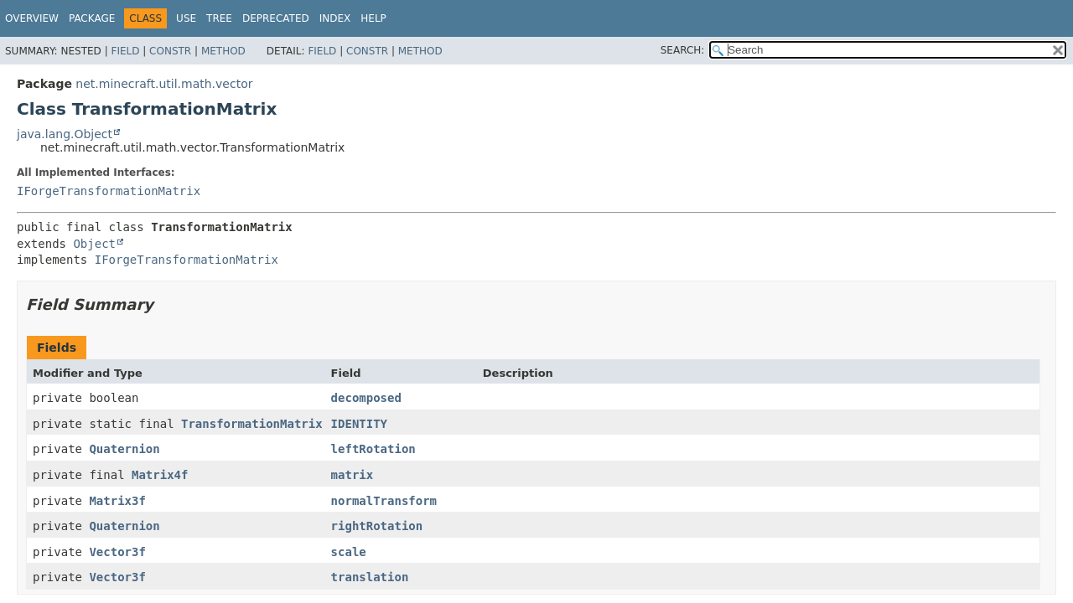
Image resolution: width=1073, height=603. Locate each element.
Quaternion (124, 449)
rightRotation (377, 526)
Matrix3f (117, 501)
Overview (32, 18)
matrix (352, 475)
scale (348, 552)
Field (125, 51)
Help (373, 18)
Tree (219, 18)
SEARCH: (683, 50)
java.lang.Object (64, 134)
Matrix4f (160, 475)
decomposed (366, 398)
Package (92, 18)
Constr (170, 51)
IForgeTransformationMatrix (108, 191)
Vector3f (117, 552)
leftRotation (373, 449)
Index (335, 18)
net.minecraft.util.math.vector (163, 83)
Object (94, 243)
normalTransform (384, 501)
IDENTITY (359, 423)
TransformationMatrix (252, 423)
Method (223, 51)
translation (370, 577)
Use (186, 18)
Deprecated (275, 18)
